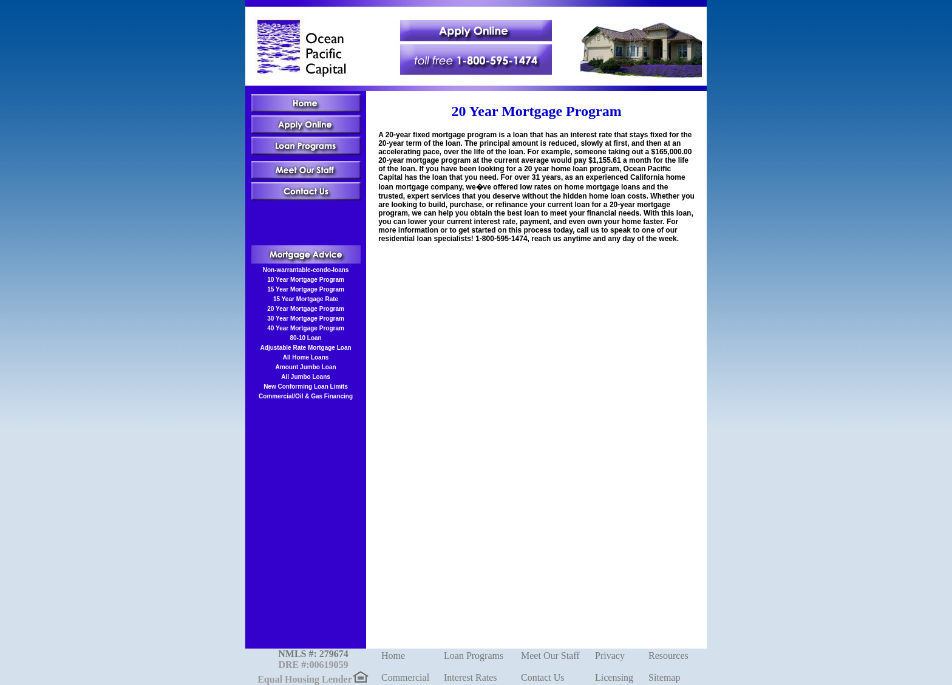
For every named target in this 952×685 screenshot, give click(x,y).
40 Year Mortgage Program (305, 328)
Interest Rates (470, 677)
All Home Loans (306, 357)
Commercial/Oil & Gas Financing (306, 396)
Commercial (405, 677)
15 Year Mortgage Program (305, 289)
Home (393, 655)
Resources (668, 655)
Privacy (610, 655)
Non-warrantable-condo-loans (306, 270)
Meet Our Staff (550, 655)
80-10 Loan (305, 338)
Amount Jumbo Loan (306, 367)
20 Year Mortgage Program (305, 308)
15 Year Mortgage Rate (305, 299)
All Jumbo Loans (305, 376)
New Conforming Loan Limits (306, 386)
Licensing (614, 677)
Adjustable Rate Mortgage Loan (306, 347)
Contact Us (543, 677)
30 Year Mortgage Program (305, 318)
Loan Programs (473, 655)
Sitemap (664, 677)
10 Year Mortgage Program (305, 279)
